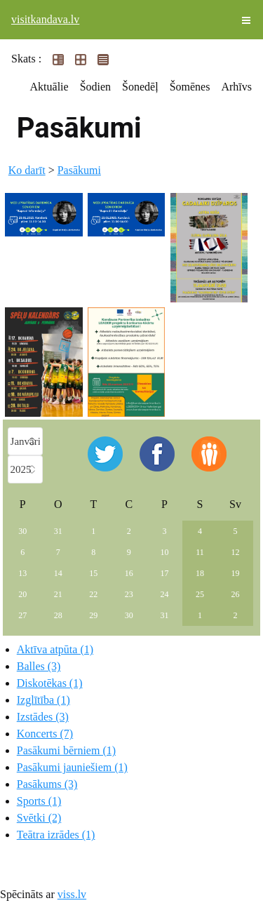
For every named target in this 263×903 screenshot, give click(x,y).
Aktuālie (49, 87)
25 (200, 594)
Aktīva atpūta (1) (55, 649)
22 (93, 594)
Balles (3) (39, 666)
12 (235, 552)
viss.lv (72, 894)
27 (22, 615)
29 (93, 615)
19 (235, 573)
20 (22, 594)
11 (200, 552)
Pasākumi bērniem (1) (66, 750)
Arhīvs (236, 87)
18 (200, 573)
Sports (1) (39, 801)
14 (58, 573)
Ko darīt (27, 170)
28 (58, 615)
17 (164, 573)
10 (164, 552)
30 (22, 531)
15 (93, 573)
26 (235, 594)
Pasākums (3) (47, 784)
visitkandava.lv (45, 19)
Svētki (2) (39, 818)
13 (22, 573)
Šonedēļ (140, 87)
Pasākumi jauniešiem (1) (72, 767)
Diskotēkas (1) (50, 683)
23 (129, 594)
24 (164, 594)
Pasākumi (79, 170)
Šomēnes (190, 87)
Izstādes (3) (43, 717)
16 (129, 573)
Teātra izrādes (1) (56, 835)
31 (58, 531)
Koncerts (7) (45, 734)
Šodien (95, 87)
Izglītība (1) (43, 700)
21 (58, 594)
